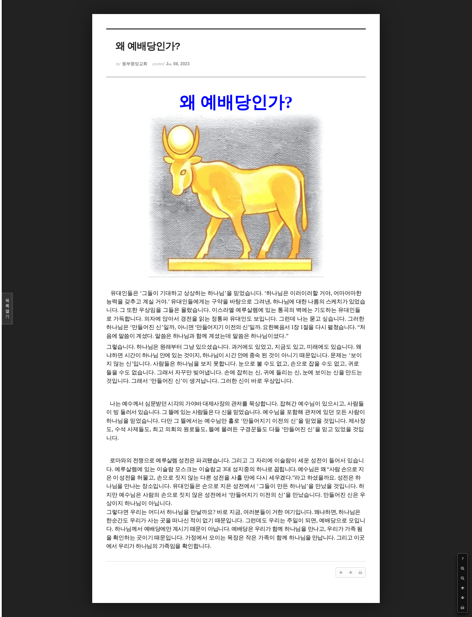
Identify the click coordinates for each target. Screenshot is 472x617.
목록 (7, 308)
